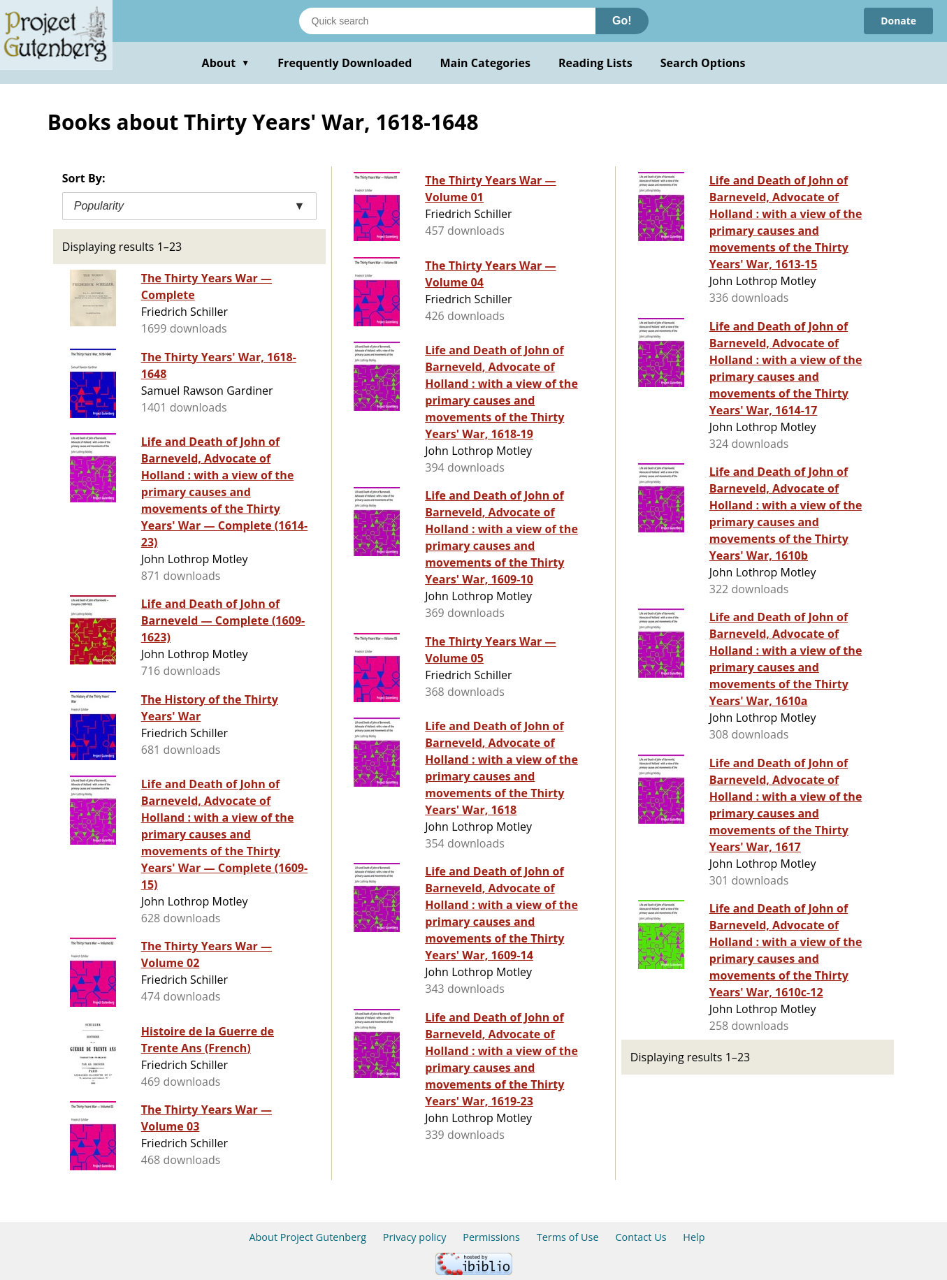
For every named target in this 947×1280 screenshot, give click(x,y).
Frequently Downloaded (344, 63)
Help (693, 1237)
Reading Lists (595, 63)
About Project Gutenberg (307, 1237)
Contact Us (640, 1237)
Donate (898, 20)
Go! (622, 21)
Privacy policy (415, 1237)
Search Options (703, 63)
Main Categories (485, 63)
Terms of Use (568, 1237)
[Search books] (447, 21)
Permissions (491, 1237)
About (226, 62)
